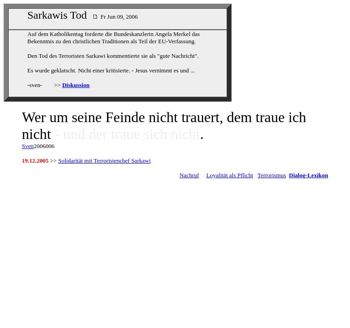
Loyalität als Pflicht (229, 175)
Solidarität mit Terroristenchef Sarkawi (104, 160)
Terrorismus (271, 175)
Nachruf (189, 175)
